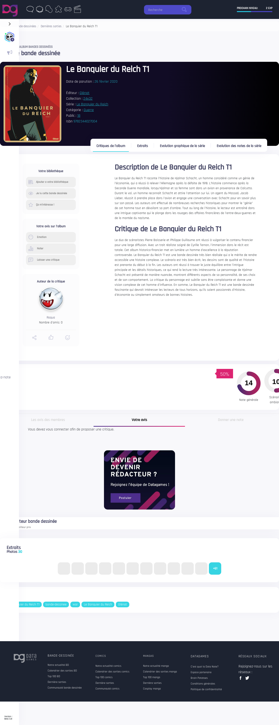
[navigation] (9, 23)
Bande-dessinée (61, 655)
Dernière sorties (57, 682)
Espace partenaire (201, 672)
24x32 (88, 98)
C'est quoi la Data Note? (205, 666)
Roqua (51, 317)
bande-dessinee (56, 604)
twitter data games (247, 679)
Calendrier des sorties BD (62, 670)
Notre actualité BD (58, 665)
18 (78, 115)
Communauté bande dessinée (65, 687)
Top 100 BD (54, 676)
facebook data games (241, 679)
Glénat (85, 92)
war (75, 604)
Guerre (89, 109)
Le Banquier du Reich (92, 104)
